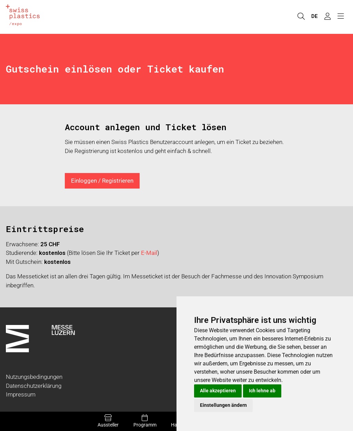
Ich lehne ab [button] (262, 390)
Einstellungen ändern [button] (223, 405)
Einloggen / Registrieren (102, 180)
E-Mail (149, 252)
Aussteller (108, 421)
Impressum (21, 394)
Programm (145, 421)
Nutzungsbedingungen (34, 376)
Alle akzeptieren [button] (218, 390)
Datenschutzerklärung (33, 385)
